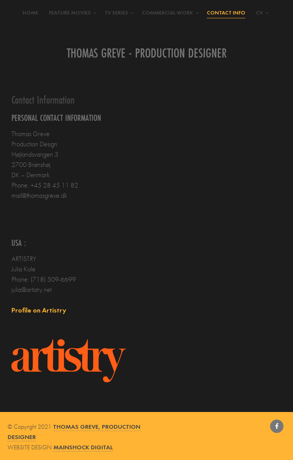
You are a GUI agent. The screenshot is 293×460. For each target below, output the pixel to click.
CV (259, 12)
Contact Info (226, 12)
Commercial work (167, 12)
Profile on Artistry (38, 310)
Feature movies (70, 12)
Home (30, 12)
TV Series (116, 12)
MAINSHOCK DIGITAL (83, 447)
